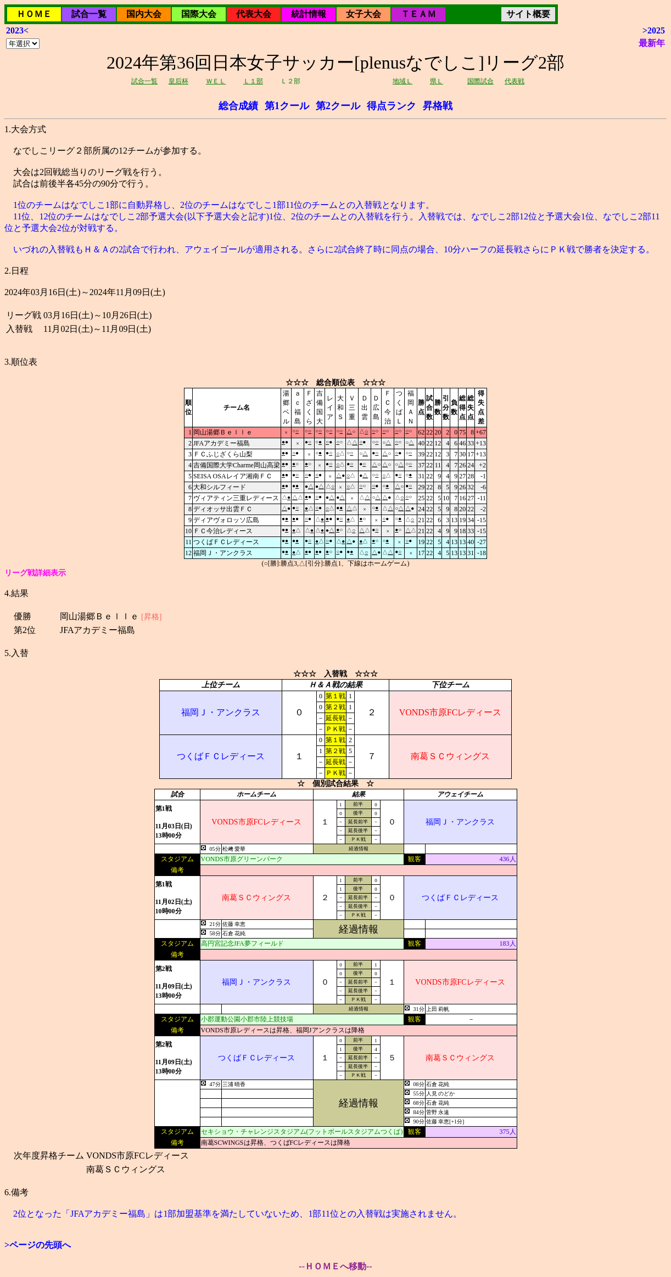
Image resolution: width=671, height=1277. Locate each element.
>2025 (653, 30)
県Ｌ (436, 81)
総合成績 (238, 105)
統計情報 (308, 14)
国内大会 (143, 14)
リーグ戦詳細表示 (35, 573)
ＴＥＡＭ (418, 14)
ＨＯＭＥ (34, 14)
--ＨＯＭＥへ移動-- (335, 1266)
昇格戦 (437, 105)
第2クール (338, 105)
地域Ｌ (402, 81)
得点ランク (391, 105)
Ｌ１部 (253, 81)
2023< (17, 30)
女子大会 (363, 14)
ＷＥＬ (216, 81)
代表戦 (514, 81)
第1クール (287, 105)
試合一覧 (89, 14)
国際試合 (480, 81)
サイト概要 (528, 14)
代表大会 (253, 14)
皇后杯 (178, 81)
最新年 (652, 43)
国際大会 (198, 14)
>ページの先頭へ (37, 1245)
